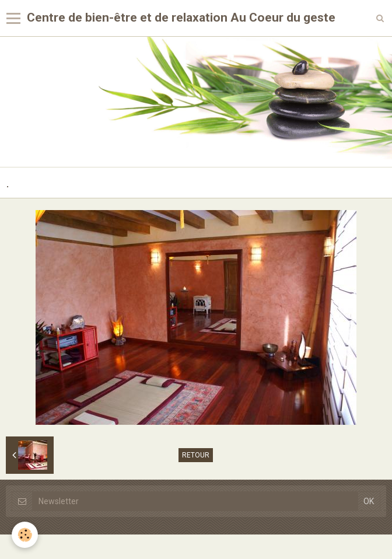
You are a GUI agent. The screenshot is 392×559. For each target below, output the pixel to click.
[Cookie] (25, 535)
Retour (195, 455)
